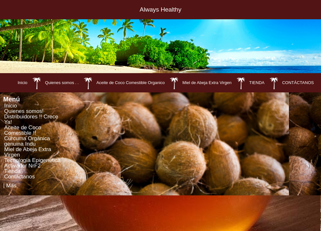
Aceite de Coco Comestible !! (22, 130)
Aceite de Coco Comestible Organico (130, 82)
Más (11, 186)
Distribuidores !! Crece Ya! (31, 119)
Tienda (12, 171)
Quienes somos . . (62, 82)
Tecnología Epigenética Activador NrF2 (32, 163)
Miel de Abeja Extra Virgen (206, 82)
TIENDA (257, 82)
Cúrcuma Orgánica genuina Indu (27, 141)
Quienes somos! (24, 111)
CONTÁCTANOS (298, 82)
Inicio (22, 82)
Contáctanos (19, 177)
